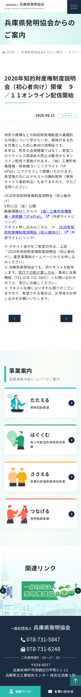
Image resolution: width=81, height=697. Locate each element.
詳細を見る (71, 405)
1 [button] (35, 606)
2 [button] (39, 606)
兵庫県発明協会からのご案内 (42, 52)
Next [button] (78, 592)
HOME (11, 52)
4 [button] (46, 606)
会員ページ (23, 691)
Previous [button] (3, 592)
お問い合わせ (63, 691)
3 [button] (42, 606)
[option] (40, 592)
